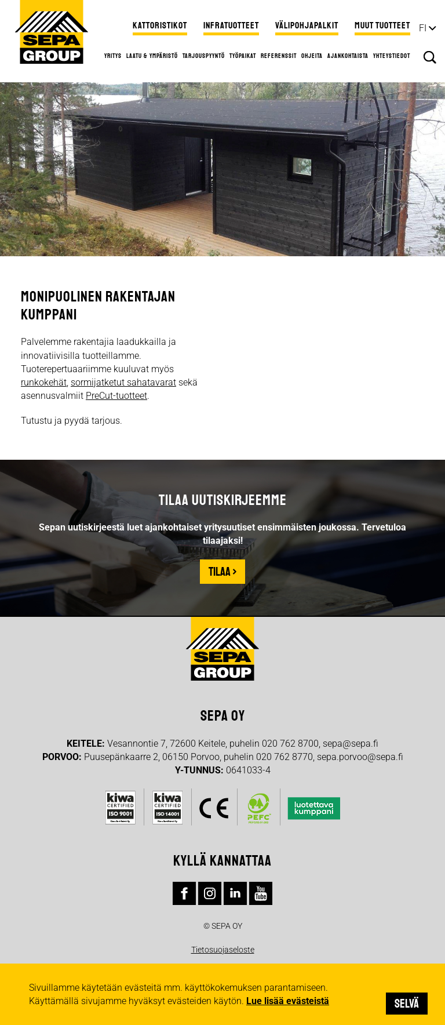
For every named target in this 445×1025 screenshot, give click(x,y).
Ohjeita (312, 56)
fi (422, 28)
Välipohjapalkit (306, 25)
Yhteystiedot (391, 56)
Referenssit (279, 56)
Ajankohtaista (348, 56)
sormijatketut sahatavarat (123, 382)
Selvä (407, 1003)
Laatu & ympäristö (152, 56)
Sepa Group (51, 32)
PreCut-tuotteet (116, 395)
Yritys (113, 56)
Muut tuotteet (382, 25)
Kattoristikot (160, 25)
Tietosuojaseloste (222, 949)
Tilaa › (222, 571)
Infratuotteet (231, 25)
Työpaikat (242, 56)
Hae (430, 57)
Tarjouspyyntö (204, 56)
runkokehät (44, 382)
